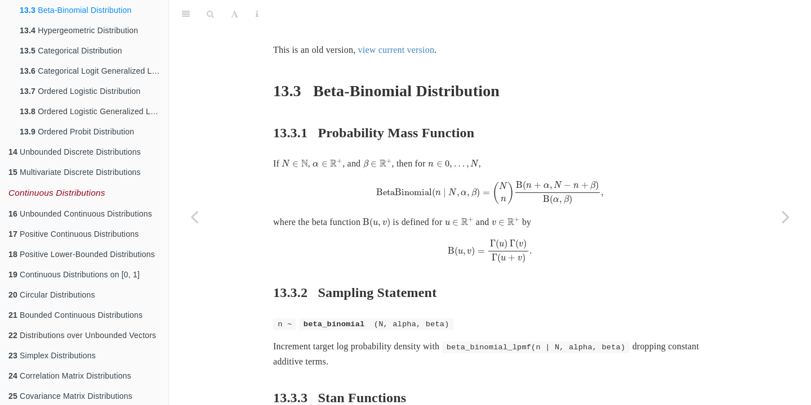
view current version (396, 21)
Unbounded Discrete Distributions (74, 151)
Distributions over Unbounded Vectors (82, 335)
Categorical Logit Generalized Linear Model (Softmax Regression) (94, 70)
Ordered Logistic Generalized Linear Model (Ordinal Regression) (94, 111)
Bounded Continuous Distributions (75, 315)
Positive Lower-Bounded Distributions (81, 254)
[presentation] (295, 135)
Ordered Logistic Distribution (80, 91)
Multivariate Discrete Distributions (74, 172)
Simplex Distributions (52, 355)
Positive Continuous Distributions (73, 234)
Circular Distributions (51, 294)
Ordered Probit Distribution (77, 131)
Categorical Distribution (71, 50)
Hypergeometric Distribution (79, 30)
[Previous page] (194, 216)
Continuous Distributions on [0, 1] (74, 274)
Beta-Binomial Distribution (75, 10)
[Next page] (785, 216)
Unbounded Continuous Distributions (80, 213)
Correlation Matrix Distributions (69, 375)
